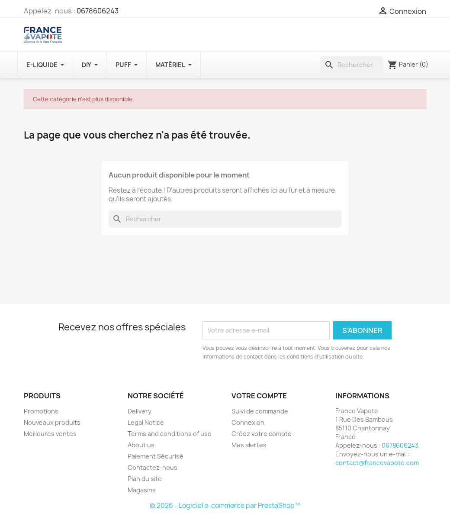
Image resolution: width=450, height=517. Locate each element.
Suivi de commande (259, 411)
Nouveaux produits (52, 422)
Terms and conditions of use (170, 434)
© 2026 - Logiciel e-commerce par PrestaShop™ (225, 505)
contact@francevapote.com (377, 463)
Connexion (247, 422)
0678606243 (98, 11)
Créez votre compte (261, 434)
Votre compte (259, 396)
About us (141, 445)
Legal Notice (146, 422)
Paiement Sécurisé (155, 456)
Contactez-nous (152, 467)
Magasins (142, 490)
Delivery (139, 411)
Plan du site (145, 479)
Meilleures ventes (50, 434)
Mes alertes (249, 445)
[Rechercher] (351, 65)
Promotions (41, 411)
